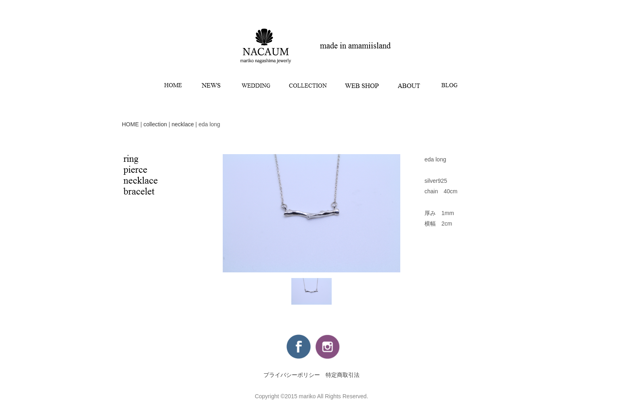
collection (155, 124)
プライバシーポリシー (291, 375)
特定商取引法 (343, 375)
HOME (130, 124)
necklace (182, 124)
